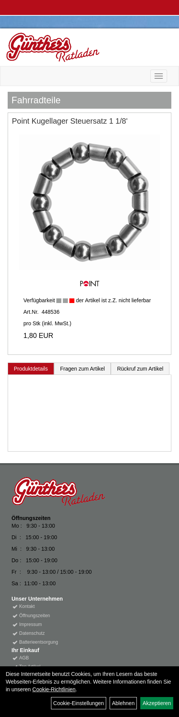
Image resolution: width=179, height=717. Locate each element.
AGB (24, 658)
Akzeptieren (157, 703)
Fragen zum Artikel (82, 369)
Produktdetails (31, 369)
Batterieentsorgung (38, 642)
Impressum (30, 624)
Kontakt (27, 606)
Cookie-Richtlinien (54, 689)
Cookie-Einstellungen (78, 703)
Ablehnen (123, 703)
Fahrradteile (36, 100)
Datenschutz (32, 633)
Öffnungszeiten (34, 615)
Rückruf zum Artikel (140, 369)
